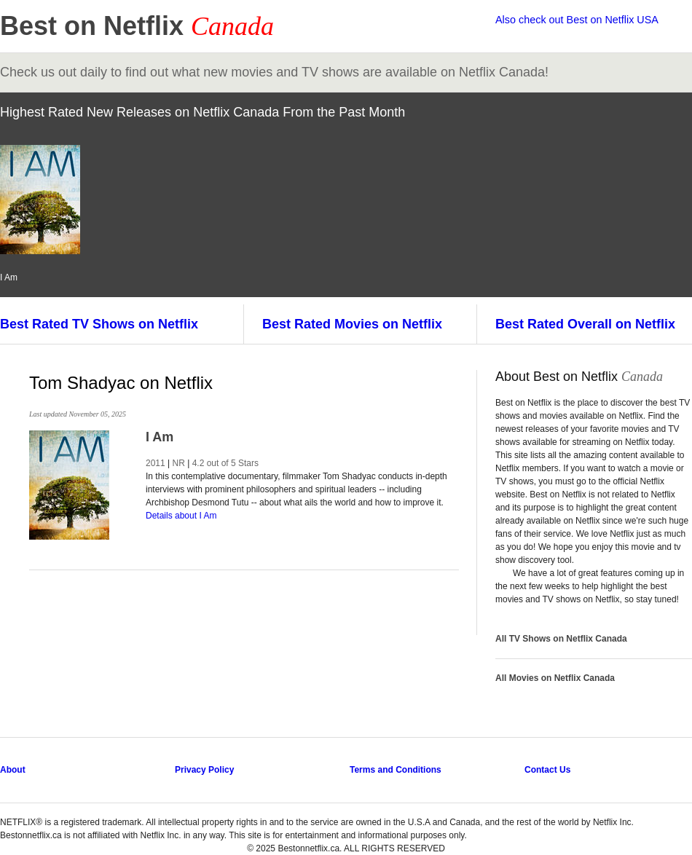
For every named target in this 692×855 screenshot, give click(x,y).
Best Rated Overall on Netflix (585, 324)
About (12, 770)
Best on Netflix (137, 26)
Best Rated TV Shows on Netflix (99, 324)
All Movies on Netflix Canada (555, 678)
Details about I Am (181, 516)
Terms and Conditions (395, 770)
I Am (159, 437)
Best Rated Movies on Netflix (352, 324)
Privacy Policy (204, 770)
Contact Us (547, 770)
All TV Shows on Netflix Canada (561, 639)
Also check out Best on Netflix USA (576, 19)
